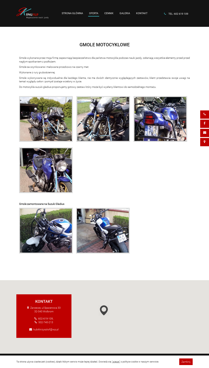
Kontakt (141, 13)
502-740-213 (45, 322)
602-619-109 (45, 318)
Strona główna (72, 13)
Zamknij (185, 361)
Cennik (108, 13)
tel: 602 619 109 (178, 13)
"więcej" (116, 361)
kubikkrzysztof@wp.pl (46, 329)
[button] (110, 311)
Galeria (125, 13)
